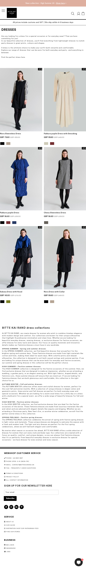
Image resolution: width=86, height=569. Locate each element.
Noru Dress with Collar (54, 292)
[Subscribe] (10, 498)
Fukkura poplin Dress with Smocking (60, 134)
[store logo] (12, 13)
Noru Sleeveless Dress (10, 134)
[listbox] (21, 144)
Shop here (60, 3)
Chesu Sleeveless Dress (55, 213)
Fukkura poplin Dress (9, 213)
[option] (2, 143)
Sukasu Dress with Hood (11, 292)
